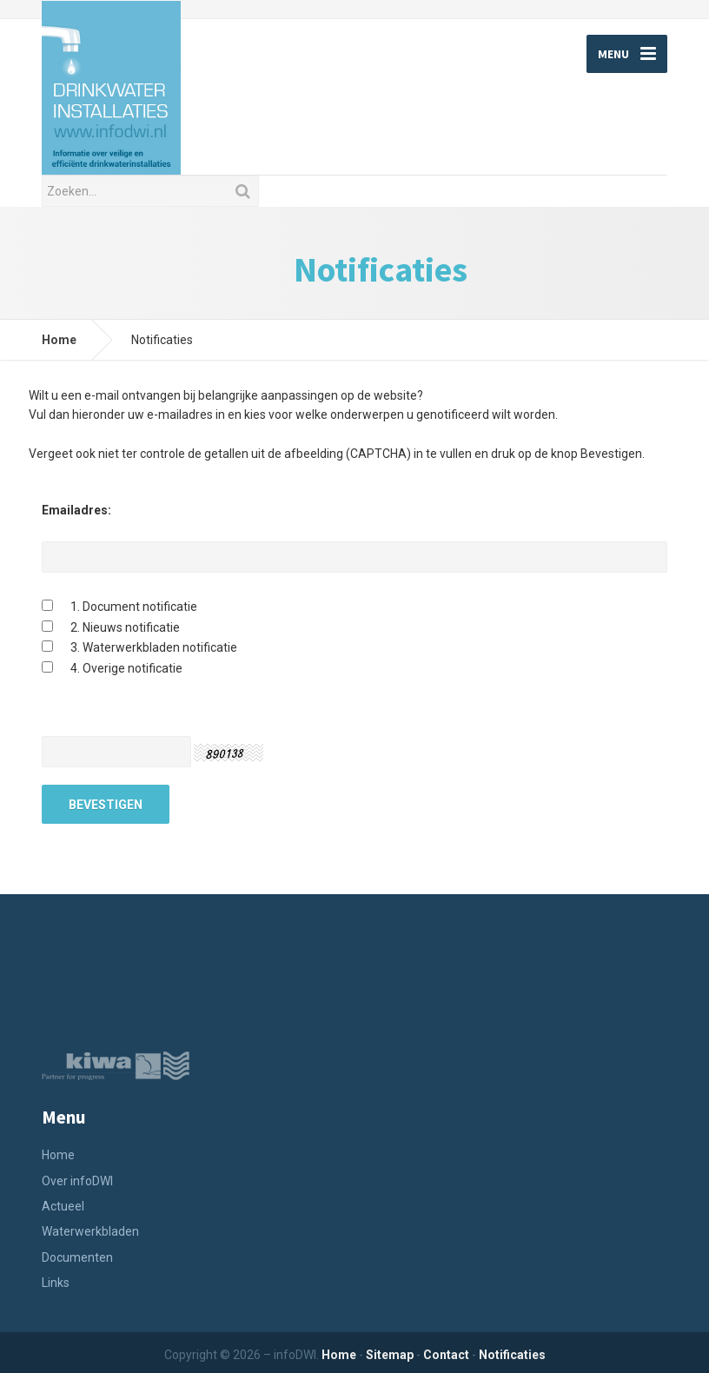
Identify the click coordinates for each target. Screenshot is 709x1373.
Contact (446, 1355)
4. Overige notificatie (126, 668)
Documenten (77, 1257)
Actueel (63, 1206)
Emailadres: (76, 510)
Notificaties (512, 1355)
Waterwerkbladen (90, 1231)
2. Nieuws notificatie (125, 627)
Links (56, 1283)
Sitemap (390, 1355)
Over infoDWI (77, 1181)
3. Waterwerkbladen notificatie (153, 647)
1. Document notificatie (133, 607)
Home (59, 340)
